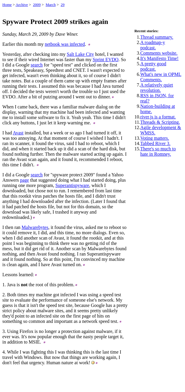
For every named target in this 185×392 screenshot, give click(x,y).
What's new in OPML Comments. (160, 77)
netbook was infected (65, 44)
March (51, 4)
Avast (18, 132)
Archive (22, 4)
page (24, 180)
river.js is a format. (158, 116)
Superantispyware (72, 185)
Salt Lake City (80, 54)
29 (63, 4)
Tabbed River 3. (155, 143)
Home (7, 4)
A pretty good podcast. (153, 66)
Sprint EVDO (106, 59)
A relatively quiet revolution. (156, 87)
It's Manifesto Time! (159, 58)
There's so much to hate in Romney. (158, 151)
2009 (37, 4)
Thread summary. (156, 37)
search (37, 64)
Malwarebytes (35, 227)
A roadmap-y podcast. (152, 45)
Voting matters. (154, 138)
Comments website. (158, 53)
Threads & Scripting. (160, 122)
